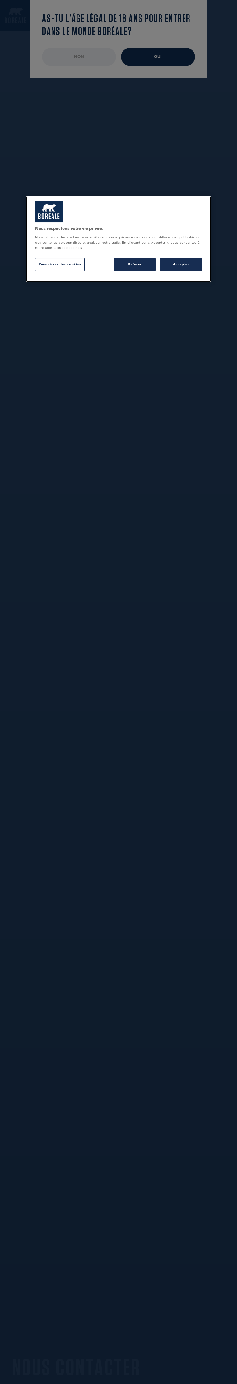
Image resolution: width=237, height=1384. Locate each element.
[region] (118, 239)
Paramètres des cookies (60, 264)
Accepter (181, 264)
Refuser (134, 264)
